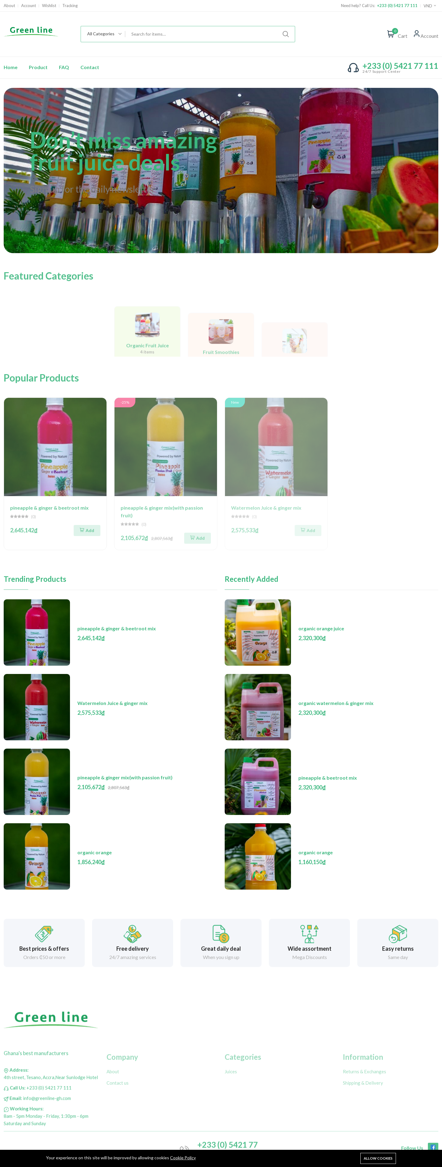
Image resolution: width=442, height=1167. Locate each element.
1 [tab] (221, 241)
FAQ (64, 67)
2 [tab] (228, 241)
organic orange (94, 852)
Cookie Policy (183, 1157)
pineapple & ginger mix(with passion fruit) (125, 777)
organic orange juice (321, 628)
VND (430, 6)
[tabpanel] (221, 170)
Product (38, 67)
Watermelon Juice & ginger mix (112, 703)
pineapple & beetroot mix (327, 778)
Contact (89, 67)
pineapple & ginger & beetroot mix (49, 508)
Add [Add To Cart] (87, 530)
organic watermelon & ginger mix (336, 703)
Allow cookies (378, 1158)
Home (10, 67)
